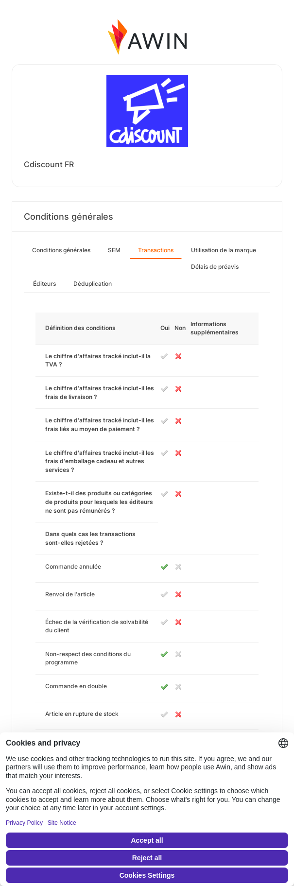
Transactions (155, 250)
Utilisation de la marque (223, 250)
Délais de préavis (215, 266)
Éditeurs (44, 283)
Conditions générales (61, 250)
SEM (114, 250)
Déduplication (92, 283)
